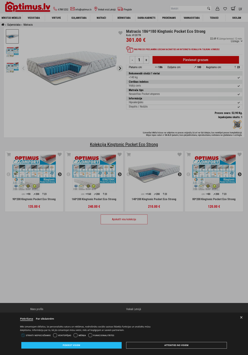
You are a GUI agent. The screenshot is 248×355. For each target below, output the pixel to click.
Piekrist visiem (71, 345)
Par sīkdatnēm (45, 318)
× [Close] (241, 317)
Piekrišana (26, 318)
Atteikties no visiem (176, 345)
